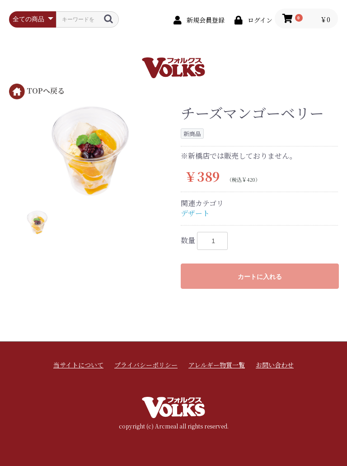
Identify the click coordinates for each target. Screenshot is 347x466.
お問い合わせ (275, 365)
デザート (195, 213)
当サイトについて (78, 365)
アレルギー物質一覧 (216, 365)
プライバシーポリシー (146, 365)
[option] (91, 151)
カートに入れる (260, 276)
